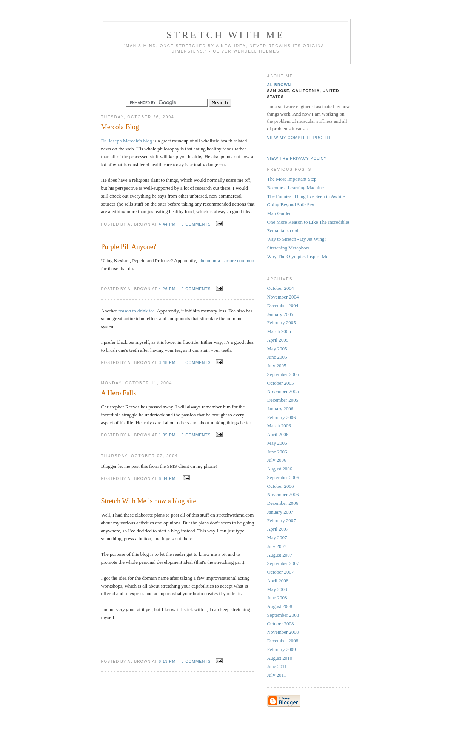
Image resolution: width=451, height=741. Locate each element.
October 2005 (280, 383)
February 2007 (281, 520)
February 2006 (281, 417)
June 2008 (277, 597)
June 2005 (277, 357)
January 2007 (280, 512)
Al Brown (279, 85)
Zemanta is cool (283, 231)
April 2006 (278, 434)
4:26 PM (167, 289)
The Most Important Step (292, 179)
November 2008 (283, 632)
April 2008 (278, 580)
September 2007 (283, 563)
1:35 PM (167, 435)
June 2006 (277, 452)
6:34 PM (167, 478)
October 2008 (280, 624)
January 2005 (280, 314)
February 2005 (281, 322)
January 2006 (280, 408)
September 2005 (283, 374)
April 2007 (278, 529)
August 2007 (279, 555)
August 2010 (279, 658)
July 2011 (276, 675)
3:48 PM (167, 362)
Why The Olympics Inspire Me (297, 256)
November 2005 (283, 391)
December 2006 (283, 503)
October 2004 (280, 288)
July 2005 (276, 365)
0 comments (196, 224)
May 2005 (277, 348)
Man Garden (279, 213)
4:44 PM (167, 224)
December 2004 (283, 305)
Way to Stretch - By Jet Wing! (296, 239)
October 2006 (280, 486)
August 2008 (279, 606)
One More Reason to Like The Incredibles (308, 222)
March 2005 (279, 331)
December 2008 (283, 641)
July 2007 (276, 546)
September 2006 (283, 477)
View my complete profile (299, 138)
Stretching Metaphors (288, 248)
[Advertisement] (178, 79)
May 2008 (277, 589)
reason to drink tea (136, 311)
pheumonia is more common (226, 260)
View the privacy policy (297, 158)
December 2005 (283, 400)
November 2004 (283, 297)
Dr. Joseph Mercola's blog (126, 141)
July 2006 (276, 460)
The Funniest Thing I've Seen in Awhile (306, 196)
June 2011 (277, 666)
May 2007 (277, 537)
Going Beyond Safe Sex (290, 204)
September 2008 (283, 615)
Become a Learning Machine (295, 187)
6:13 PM (167, 661)
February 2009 (281, 649)
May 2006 (277, 443)
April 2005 (278, 340)
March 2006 (279, 426)
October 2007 (280, 572)
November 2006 (283, 494)
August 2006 (279, 469)
